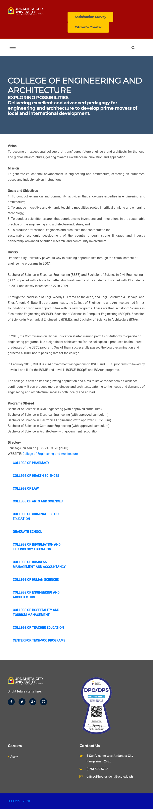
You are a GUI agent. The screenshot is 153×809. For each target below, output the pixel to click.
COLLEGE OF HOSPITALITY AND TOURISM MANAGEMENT (36, 612)
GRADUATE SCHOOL (27, 532)
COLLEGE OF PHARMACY (31, 463)
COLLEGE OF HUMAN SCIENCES (36, 580)
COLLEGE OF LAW (26, 488)
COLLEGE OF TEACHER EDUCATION (38, 628)
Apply (13, 756)
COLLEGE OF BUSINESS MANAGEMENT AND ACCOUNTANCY (39, 564)
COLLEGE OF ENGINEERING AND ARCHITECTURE (36, 595)
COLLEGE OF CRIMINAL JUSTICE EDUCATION (36, 516)
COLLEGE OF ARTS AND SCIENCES (38, 501)
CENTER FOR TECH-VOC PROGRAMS (39, 640)
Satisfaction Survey (90, 17)
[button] (133, 47)
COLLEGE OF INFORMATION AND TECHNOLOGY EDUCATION (36, 547)
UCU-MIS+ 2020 (19, 801)
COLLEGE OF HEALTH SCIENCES (36, 476)
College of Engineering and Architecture (50, 454)
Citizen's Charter (88, 27)
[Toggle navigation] (12, 47)
